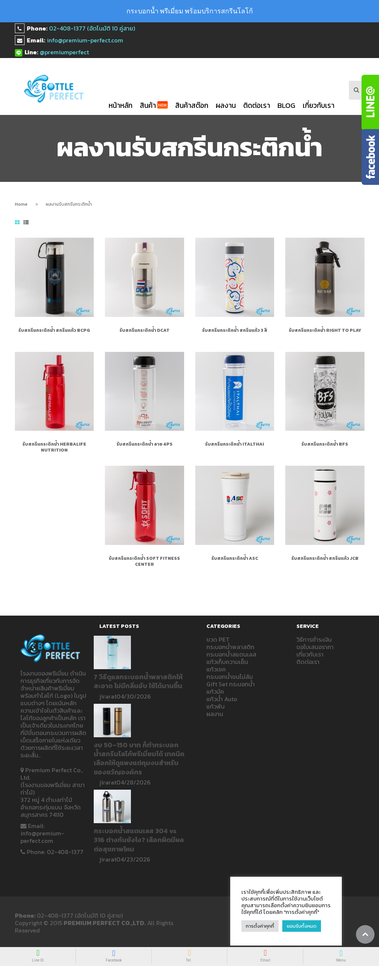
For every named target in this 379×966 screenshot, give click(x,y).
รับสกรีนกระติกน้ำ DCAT (144, 330)
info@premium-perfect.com (85, 40)
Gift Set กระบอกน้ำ (230, 684)
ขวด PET (217, 639)
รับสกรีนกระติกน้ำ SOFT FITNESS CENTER (144, 561)
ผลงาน (226, 105)
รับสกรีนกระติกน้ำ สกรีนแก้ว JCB (325, 558)
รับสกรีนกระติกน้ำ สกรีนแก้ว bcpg (54, 330)
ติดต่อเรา (256, 105)
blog (286, 105)
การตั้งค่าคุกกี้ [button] (260, 926)
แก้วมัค (215, 691)
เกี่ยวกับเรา (318, 105)
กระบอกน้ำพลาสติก (230, 646)
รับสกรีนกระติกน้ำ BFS (324, 444)
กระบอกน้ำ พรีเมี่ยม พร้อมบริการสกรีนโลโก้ (189, 11)
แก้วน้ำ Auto (221, 698)
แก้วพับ (215, 706)
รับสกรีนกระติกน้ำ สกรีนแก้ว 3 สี (234, 330)
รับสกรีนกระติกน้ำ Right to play (325, 330)
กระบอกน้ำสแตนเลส (231, 654)
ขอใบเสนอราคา (315, 646)
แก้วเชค (216, 669)
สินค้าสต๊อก (191, 105)
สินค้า (154, 105)
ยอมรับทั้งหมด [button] (302, 926)
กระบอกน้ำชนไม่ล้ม (229, 676)
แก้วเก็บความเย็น (227, 661)
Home (21, 204)
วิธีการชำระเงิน (314, 639)
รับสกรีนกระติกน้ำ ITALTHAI (234, 444)
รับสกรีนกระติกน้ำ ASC (234, 558)
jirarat (107, 696)
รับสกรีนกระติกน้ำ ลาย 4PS (144, 444)
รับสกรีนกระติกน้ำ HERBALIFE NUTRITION (54, 447)
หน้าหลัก (120, 105)
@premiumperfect (64, 52)
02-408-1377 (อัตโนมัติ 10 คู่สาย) (92, 28)
